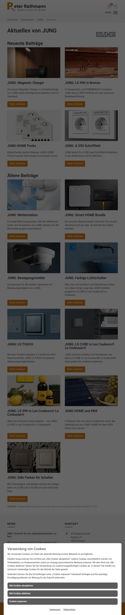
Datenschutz (69, 609)
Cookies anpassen (18, 601)
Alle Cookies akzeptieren (21, 585)
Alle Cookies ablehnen (20, 593)
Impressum (55, 609)
